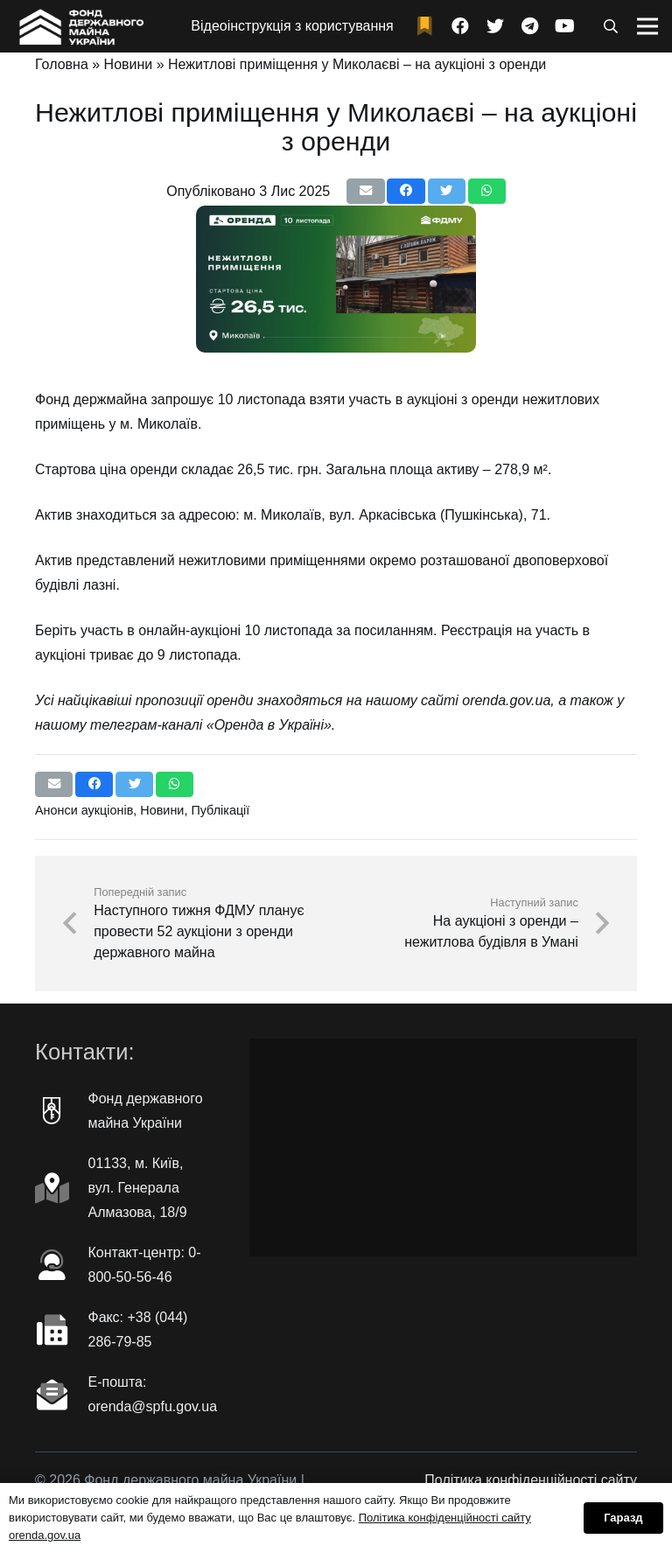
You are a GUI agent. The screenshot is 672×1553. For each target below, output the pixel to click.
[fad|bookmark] (428, 27)
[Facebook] (460, 26)
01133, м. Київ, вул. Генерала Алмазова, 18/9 (137, 1188)
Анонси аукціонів (84, 810)
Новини (128, 64)
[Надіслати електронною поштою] (365, 191)
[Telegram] (530, 26)
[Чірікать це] (447, 191)
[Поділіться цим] (405, 191)
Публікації (220, 810)
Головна (61, 64)
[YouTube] (565, 26)
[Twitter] (495, 26)
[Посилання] (79, 26)
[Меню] (647, 26)
